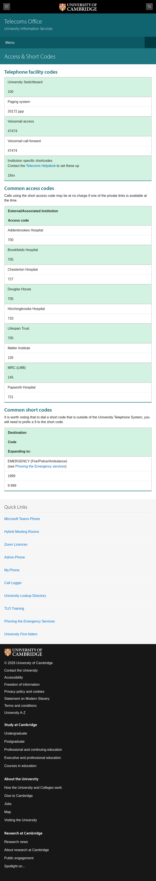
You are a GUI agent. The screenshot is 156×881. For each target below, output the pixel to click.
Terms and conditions (20, 705)
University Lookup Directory (25, 596)
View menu (6, 6)
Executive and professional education (32, 758)
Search (149, 6)
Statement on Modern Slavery (27, 698)
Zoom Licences (16, 544)
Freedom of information (22, 684)
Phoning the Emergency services (40, 466)
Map (7, 812)
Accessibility (13, 677)
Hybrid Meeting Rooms (21, 531)
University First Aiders (20, 634)
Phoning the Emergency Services (29, 621)
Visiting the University (20, 820)
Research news (16, 842)
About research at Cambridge (26, 850)
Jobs (8, 804)
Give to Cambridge (18, 796)
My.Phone (11, 570)
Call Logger (13, 583)
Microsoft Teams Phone (22, 519)
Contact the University (21, 670)
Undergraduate (15, 733)
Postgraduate (14, 741)
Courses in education (20, 766)
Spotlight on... (14, 866)
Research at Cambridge (23, 833)
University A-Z (15, 712)
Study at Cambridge (20, 724)
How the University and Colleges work (33, 787)
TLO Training (14, 608)
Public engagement (19, 858)
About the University (21, 778)
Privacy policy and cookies (24, 691)
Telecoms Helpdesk (41, 166)
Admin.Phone (14, 557)
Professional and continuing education (33, 749)
